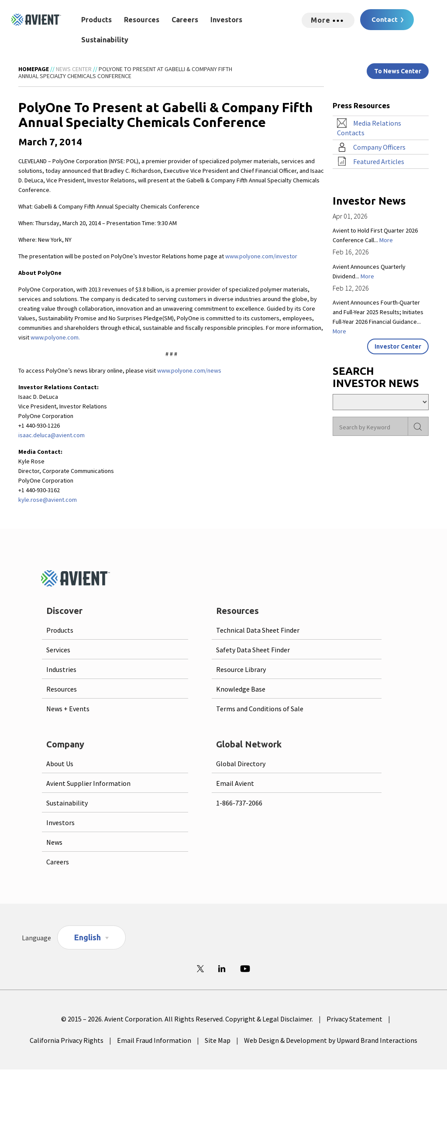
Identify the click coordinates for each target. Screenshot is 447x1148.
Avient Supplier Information (88, 783)
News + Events (67, 708)
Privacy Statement (354, 1018)
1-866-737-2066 (239, 802)
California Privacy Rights (66, 1040)
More (386, 240)
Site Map (217, 1040)
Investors (226, 20)
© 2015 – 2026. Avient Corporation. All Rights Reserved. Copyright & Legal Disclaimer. (187, 1018)
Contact (384, 19)
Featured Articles (378, 161)
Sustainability (104, 40)
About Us (59, 763)
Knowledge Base (240, 689)
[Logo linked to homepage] (36, 19)
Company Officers (379, 147)
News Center (74, 69)
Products (96, 20)
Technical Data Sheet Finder (257, 630)
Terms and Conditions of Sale (259, 708)
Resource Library (241, 669)
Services (58, 649)
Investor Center (398, 346)
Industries (61, 669)
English (87, 937)
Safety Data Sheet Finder (253, 649)
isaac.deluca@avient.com (51, 435)
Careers (185, 20)
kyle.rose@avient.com (47, 500)
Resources (141, 20)
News (54, 842)
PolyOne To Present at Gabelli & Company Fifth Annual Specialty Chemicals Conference (125, 72)
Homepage (33, 69)
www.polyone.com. (55, 337)
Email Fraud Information (154, 1040)
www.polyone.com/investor (261, 256)
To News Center (397, 71)
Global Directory (240, 763)
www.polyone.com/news (189, 370)
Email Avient (235, 783)
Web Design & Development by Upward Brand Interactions (330, 1040)
